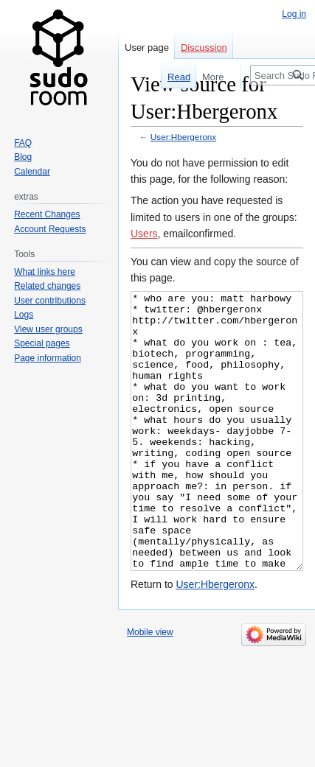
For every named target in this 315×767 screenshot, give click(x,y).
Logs (23, 314)
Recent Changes (47, 214)
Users (144, 233)
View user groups (48, 329)
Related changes (47, 286)
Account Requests (50, 229)
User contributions (50, 300)
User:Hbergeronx (183, 136)
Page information (47, 358)
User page (147, 47)
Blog (23, 157)
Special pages (41, 343)
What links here (44, 272)
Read (176, 77)
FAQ (23, 143)
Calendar (32, 172)
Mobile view (150, 687)
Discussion (204, 47)
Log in (294, 14)
